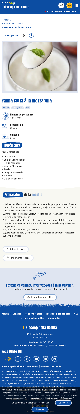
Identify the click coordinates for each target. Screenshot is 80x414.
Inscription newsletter (40, 297)
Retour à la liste (16, 249)
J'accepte (40, 409)
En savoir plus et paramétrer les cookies (30, 403)
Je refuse (63, 403)
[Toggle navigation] (77, 6)
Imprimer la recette (18, 258)
